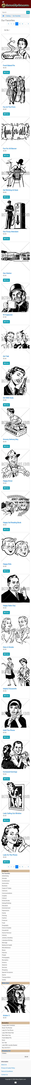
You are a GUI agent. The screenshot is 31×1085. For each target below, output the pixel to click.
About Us (4, 1064)
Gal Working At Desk (10, 190)
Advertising (5, 876)
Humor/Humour (6, 933)
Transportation (6, 977)
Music (4, 950)
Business (4, 886)
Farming (4, 915)
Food (3, 923)
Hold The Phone (9, 730)
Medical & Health (7, 945)
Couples (4, 896)
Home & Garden (6, 928)
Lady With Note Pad (8, 1033)
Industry (4, 935)
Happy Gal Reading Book (12, 523)
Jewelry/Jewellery (7, 938)
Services (4, 967)
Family (4, 913)
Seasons (4, 965)
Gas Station (7, 273)
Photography (5, 957)
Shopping (5, 970)
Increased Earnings (10, 772)
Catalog (8, 16)
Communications (7, 893)
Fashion (4, 918)
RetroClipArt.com (21, 1079)
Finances (4, 920)
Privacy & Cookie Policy (8, 1068)
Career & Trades (6, 888)
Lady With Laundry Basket (9, 1045)
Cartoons (4, 891)
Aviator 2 (6, 1015)
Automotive (5, 883)
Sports (4, 975)
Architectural (6, 881)
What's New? (6, 983)
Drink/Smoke (6, 900)
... (25, 24)
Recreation (5, 960)
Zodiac (4, 980)
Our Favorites (16, 16)
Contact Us (4, 1074)
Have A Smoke (8, 647)
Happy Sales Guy (9, 606)
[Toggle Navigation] (3, 2)
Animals (4, 878)
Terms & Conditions (7, 1071)
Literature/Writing (7, 940)
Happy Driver (7, 481)
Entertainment (6, 908)
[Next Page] (28, 23)
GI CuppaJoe (7, 315)
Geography (5, 925)
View (6, 72)
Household (5, 930)
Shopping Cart (6, 1051)
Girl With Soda (8, 398)
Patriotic (4, 952)
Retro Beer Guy (6, 1035)
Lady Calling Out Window (12, 813)
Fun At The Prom (9, 107)
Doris (3, 1040)
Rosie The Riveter (7, 1028)
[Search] (13, 12)
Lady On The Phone (10, 855)
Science (4, 962)
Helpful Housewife (10, 689)
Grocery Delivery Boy (10, 439)
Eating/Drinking (6, 903)
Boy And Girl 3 (6, 1047)
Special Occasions (7, 972)
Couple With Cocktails (8, 1025)
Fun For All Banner (10, 149)
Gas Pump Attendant (10, 232)
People (4, 955)
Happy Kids (7, 564)
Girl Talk (6, 356)
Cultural (4, 898)
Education (5, 905)
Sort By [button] (6, 30)
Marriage (4, 942)
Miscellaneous (6, 947)
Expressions (5, 910)
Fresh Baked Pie (9, 65)
